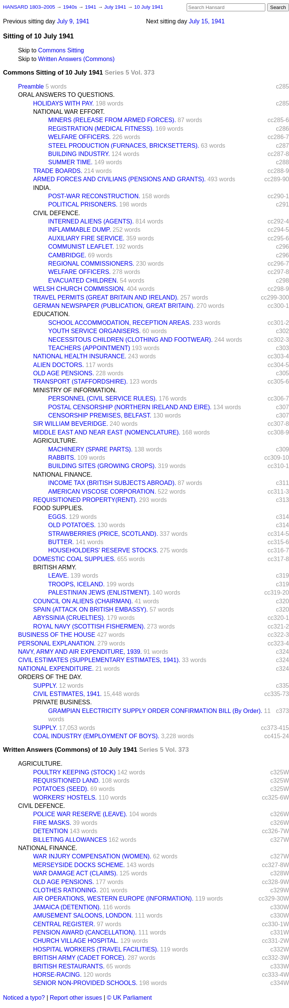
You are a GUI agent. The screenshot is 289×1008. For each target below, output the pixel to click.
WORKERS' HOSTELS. (65, 797)
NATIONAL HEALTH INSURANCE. (79, 356)
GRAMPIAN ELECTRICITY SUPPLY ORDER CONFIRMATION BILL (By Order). (155, 711)
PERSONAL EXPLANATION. (57, 643)
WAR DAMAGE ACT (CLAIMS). (75, 873)
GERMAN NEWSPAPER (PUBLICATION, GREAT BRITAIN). (114, 306)
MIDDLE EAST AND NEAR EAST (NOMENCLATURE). (106, 432)
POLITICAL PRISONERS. (82, 204)
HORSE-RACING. (57, 974)
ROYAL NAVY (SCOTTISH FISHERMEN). (89, 626)
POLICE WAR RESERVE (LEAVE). (80, 814)
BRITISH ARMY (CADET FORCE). (79, 957)
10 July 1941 (148, 7)
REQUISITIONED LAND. (66, 780)
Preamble (31, 86)
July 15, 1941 (207, 21)
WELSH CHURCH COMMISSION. (79, 289)
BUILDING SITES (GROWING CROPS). (102, 466)
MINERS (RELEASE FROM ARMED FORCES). (112, 120)
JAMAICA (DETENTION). (67, 907)
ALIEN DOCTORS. (58, 365)
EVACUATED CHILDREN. (83, 280)
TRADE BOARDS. (57, 171)
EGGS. (57, 517)
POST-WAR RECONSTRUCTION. (94, 196)
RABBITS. (62, 457)
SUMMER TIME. (70, 162)
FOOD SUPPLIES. (58, 508)
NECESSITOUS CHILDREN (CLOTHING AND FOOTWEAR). (130, 340)
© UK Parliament (129, 997)
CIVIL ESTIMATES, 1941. (67, 694)
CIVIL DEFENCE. (56, 213)
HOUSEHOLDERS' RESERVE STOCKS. (103, 550)
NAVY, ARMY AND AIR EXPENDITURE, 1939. (80, 652)
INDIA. (42, 188)
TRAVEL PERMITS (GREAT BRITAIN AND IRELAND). (106, 297)
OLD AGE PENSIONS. (63, 373)
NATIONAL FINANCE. (62, 474)
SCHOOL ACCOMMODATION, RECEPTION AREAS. (119, 323)
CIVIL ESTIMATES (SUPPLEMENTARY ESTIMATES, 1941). (99, 660)
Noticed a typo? (24, 997)
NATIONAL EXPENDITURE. (56, 668)
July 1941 (116, 7)
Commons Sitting (61, 50)
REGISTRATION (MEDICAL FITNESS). (101, 128)
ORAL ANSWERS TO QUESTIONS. (66, 95)
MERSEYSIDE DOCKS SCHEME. (79, 865)
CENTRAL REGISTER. (64, 924)
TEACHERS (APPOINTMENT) (89, 348)
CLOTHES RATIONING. (65, 890)
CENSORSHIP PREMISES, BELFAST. (99, 415)
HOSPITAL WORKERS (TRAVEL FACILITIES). (95, 949)
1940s (70, 7)
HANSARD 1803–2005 (29, 7)
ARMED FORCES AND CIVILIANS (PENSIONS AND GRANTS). (119, 179)
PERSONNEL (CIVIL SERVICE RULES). (102, 398)
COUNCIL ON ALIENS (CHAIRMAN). (83, 601)
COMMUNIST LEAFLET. (81, 246)
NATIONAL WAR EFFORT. (69, 112)
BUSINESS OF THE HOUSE (56, 635)
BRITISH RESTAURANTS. (69, 966)
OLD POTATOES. (72, 525)
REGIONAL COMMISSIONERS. (91, 263)
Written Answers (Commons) (76, 59)
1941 (91, 7)
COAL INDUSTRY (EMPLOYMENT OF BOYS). (96, 736)
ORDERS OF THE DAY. (50, 677)
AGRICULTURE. (55, 440)
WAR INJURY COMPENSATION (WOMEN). (92, 856)
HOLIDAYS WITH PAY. (63, 103)
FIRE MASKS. (52, 823)
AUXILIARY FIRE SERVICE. (86, 238)
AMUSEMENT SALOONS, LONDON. (83, 915)
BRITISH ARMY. (54, 567)
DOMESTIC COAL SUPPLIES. (74, 559)
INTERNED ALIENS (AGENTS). (91, 221)
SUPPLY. (45, 685)
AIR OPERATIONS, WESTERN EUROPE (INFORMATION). (113, 898)
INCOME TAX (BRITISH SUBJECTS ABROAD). (112, 483)
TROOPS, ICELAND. (76, 584)
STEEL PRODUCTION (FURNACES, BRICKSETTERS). (123, 145)
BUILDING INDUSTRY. (79, 154)
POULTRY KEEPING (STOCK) (74, 772)
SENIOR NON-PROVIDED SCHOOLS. (85, 983)
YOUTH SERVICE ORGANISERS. (94, 331)
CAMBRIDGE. (67, 255)
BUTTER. (61, 542)
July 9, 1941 (73, 21)
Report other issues (76, 997)
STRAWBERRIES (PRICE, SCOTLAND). (103, 534)
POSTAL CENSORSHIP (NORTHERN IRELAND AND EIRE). (129, 407)
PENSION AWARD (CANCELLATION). (85, 932)
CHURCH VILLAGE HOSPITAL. (76, 941)
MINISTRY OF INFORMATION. (75, 390)
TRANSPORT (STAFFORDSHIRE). (80, 381)
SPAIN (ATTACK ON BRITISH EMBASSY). (90, 609)
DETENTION (50, 831)
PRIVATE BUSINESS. (62, 702)
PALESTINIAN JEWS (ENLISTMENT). (99, 592)
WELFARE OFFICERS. (79, 137)
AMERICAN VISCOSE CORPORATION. (102, 491)
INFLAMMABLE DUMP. (79, 229)
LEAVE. (58, 575)
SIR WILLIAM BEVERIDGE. (70, 424)
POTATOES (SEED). (61, 789)
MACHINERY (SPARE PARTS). (90, 449)
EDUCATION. (51, 314)
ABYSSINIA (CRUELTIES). (69, 618)
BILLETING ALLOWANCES (70, 840)
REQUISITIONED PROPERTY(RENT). (85, 500)
